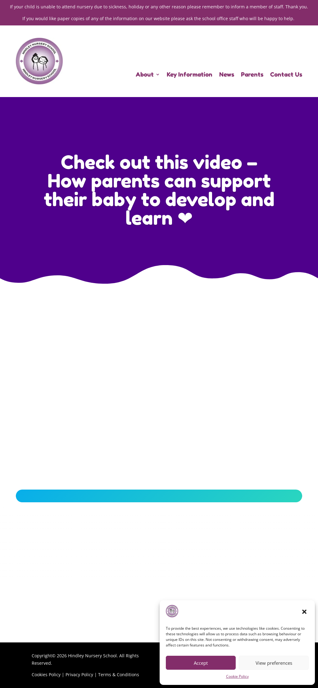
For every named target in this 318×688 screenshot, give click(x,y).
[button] (305, 612)
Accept (201, 663)
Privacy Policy (79, 674)
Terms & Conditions (118, 674)
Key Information (189, 75)
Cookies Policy (46, 674)
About (145, 75)
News (226, 75)
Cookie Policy (237, 676)
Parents (252, 75)
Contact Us (286, 75)
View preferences (274, 663)
